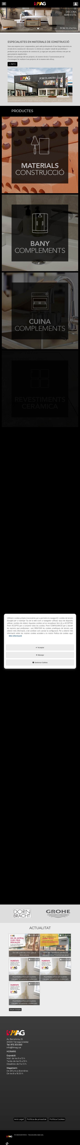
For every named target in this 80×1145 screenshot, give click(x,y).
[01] (40, 20)
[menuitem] (19, 1119)
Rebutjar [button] (40, 655)
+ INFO (12, 64)
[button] (40, 3)
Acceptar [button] (40, 647)
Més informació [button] (15, 636)
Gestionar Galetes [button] (40, 662)
